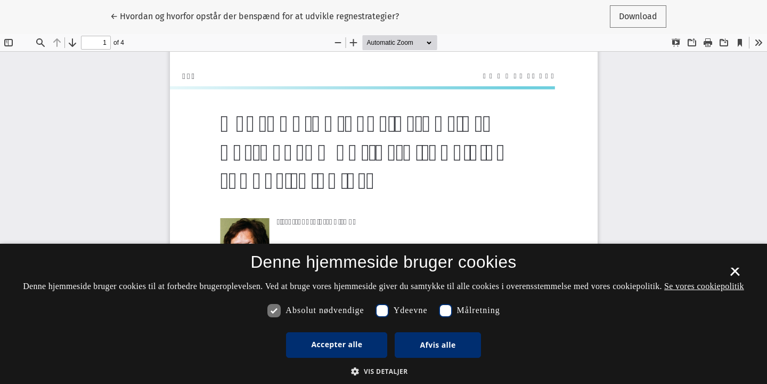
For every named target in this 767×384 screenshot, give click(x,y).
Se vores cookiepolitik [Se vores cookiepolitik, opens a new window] (704, 286)
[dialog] (383, 314)
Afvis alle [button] (437, 345)
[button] (383, 371)
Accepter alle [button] (336, 344)
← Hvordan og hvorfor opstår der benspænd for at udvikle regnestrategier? (254, 15)
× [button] (735, 275)
